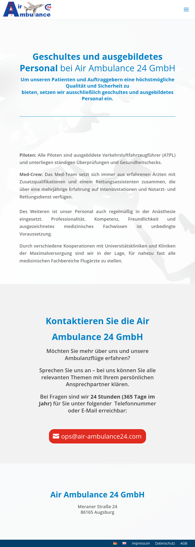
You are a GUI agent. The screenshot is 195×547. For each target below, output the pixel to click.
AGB (183, 544)
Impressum (141, 544)
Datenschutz (165, 544)
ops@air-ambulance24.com (101, 436)
